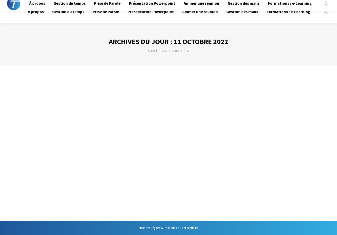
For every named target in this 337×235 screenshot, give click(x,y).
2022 (164, 51)
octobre (177, 51)
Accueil (152, 51)
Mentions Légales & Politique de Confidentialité (168, 228)
